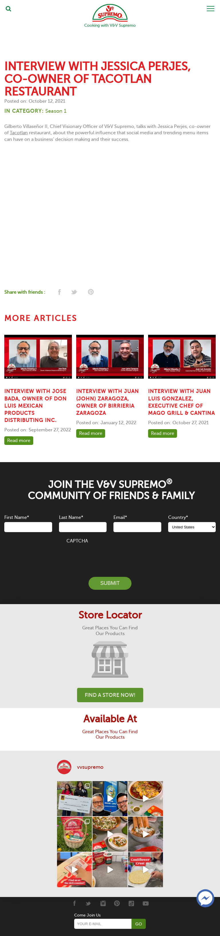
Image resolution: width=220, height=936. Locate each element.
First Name (16, 517)
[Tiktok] (131, 903)
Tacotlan (19, 132)
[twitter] (74, 292)
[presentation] (110, 557)
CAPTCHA (77, 541)
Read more (18, 440)
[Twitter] (88, 903)
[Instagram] (103, 903)
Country (178, 517)
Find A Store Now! (110, 695)
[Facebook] (74, 903)
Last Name (71, 517)
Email (120, 517)
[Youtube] (146, 903)
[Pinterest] (117, 903)
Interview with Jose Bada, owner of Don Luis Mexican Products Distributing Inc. (35, 405)
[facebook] (58, 292)
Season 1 (55, 111)
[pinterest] (90, 292)
